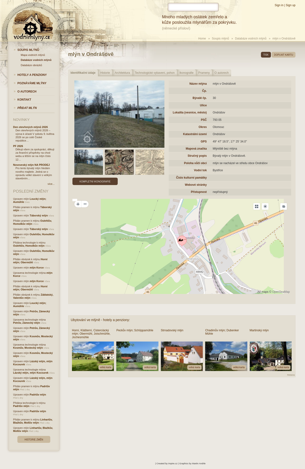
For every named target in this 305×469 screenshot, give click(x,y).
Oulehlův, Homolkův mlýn (29, 245)
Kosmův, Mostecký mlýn (28, 347)
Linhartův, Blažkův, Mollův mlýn (32, 421)
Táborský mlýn (39, 215)
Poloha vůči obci (195, 163)
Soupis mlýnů (220, 38)
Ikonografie (186, 72)
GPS (204, 141)
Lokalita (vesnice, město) (190, 112)
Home (202, 38)
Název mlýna (198, 83)
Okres (203, 127)
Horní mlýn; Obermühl (30, 261)
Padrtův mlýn (38, 394)
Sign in (279, 5)
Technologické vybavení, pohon (154, 72)
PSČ (204, 120)
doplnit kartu (283, 55)
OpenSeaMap (281, 291)
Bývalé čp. (200, 98)
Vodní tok (200, 170)
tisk (266, 55)
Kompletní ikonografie (95, 181)
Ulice (203, 105)
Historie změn (34, 439)
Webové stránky (196, 184)
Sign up (290, 5)
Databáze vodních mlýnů (250, 38)
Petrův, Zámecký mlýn (26, 322)
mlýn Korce (37, 267)
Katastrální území (195, 134)
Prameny (204, 72)
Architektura (122, 72)
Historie (105, 72)
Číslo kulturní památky (191, 177)
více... (51, 183)
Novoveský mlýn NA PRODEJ (31, 164)
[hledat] (193, 7)
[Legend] (283, 206)
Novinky (21, 119)
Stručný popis (197, 155)
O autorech (221, 72)
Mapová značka (196, 148)
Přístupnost (199, 192)
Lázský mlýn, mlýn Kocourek (30, 372)
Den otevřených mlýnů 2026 (30, 127)
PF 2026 (18, 146)
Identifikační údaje (83, 72)
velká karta (105, 367)
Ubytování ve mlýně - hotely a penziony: (100, 320)
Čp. (204, 91)
